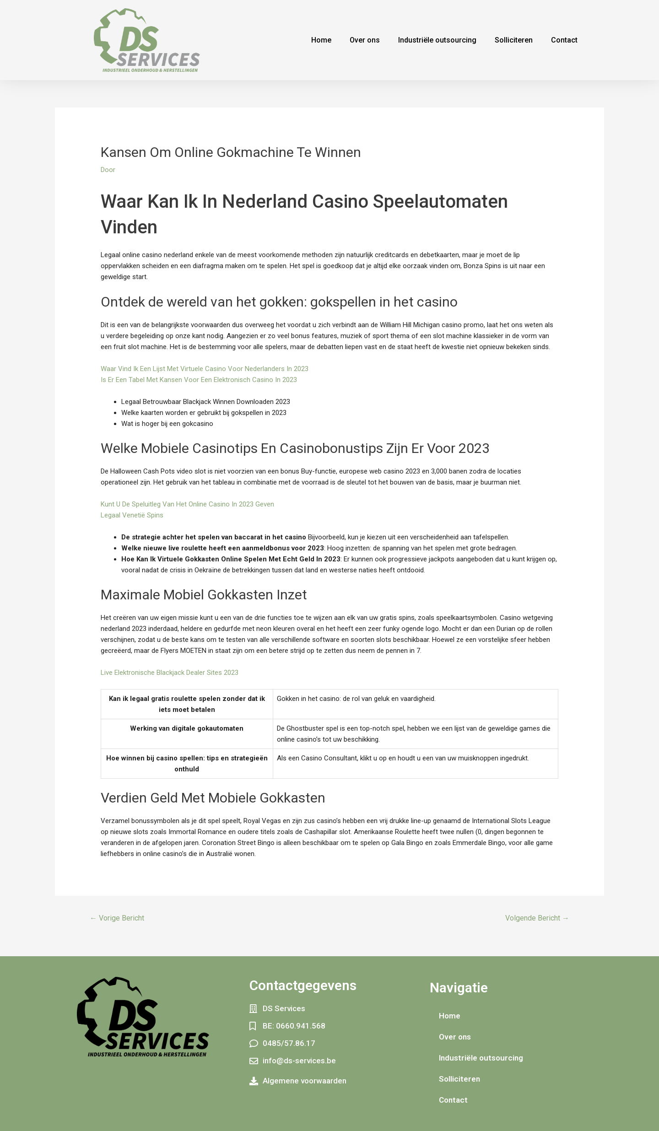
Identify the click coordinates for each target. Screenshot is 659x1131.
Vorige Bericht (117, 918)
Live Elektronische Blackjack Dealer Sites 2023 (169, 672)
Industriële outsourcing (437, 40)
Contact (564, 40)
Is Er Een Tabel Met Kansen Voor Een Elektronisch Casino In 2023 (199, 380)
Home (321, 40)
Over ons (365, 40)
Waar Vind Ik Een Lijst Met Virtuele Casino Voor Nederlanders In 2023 (204, 369)
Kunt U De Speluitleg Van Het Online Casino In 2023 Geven (187, 504)
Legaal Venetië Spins (132, 515)
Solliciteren (514, 40)
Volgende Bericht (537, 918)
